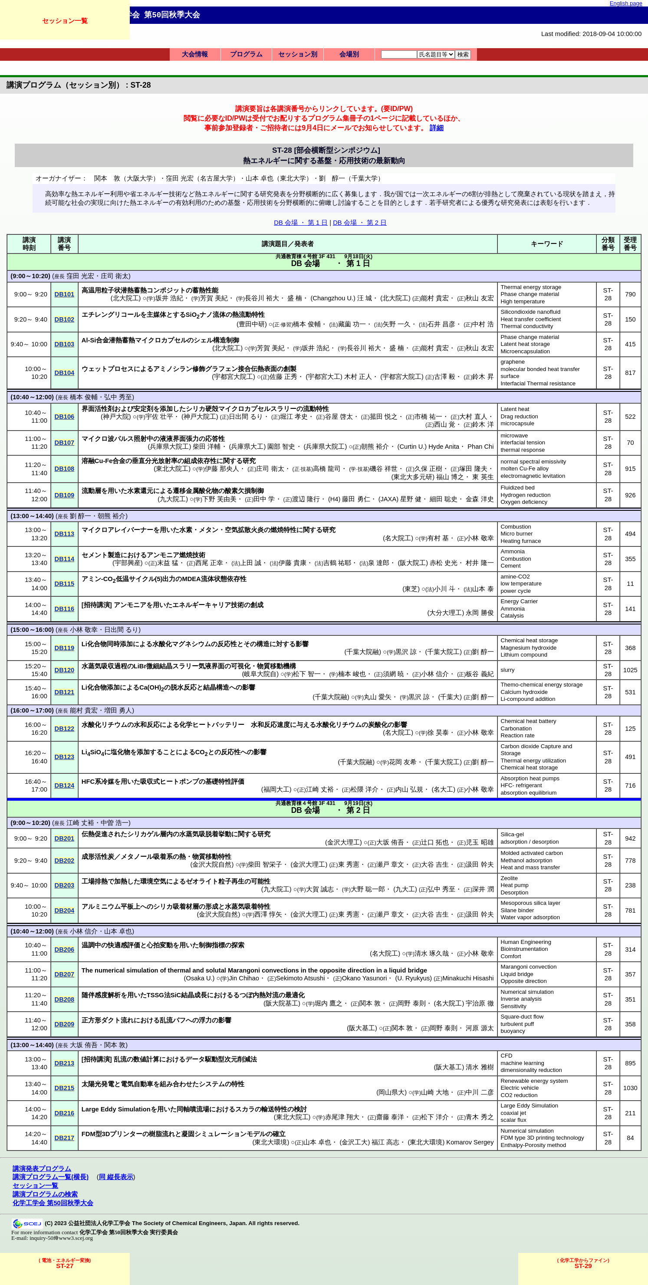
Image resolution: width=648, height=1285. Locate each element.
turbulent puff (517, 1024)
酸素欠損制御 (244, 490)
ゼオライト (202, 881)
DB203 (65, 885)
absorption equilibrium (528, 792)
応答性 (215, 438)
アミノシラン (172, 368)
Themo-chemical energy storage (541, 684)
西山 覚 (444, 424)
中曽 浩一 (114, 822)
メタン (208, 529)
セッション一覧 (65, 20)
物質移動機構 (276, 666)
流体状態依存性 (224, 578)
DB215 (65, 1088)
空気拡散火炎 (244, 529)
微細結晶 (159, 666)
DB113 (65, 533)
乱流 (166, 1020)
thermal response (522, 450)
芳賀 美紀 (214, 298)
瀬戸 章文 (390, 864)
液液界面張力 (179, 438)
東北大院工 (172, 468)
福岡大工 (276, 789)
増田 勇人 (118, 710)
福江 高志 (385, 1142)
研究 (249, 460)
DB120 (65, 670)
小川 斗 (444, 588)
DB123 (65, 756)
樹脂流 (158, 1134)
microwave (514, 435)
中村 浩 (482, 324)
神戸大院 (116, 416)
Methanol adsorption (526, 860)
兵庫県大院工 (169, 446)
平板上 (130, 906)
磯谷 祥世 (384, 468)
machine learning (522, 1063)
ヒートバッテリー (218, 724)
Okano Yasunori (364, 978)
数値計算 (146, 1059)
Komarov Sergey (469, 1142)
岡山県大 (391, 1092)
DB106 (65, 416)
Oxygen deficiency (523, 502)
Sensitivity (513, 1006)
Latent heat (514, 409)
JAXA (389, 499)
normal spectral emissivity (533, 461)
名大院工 (398, 538)
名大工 (443, 789)
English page (626, 3)
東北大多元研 (412, 476)
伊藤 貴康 (292, 562)
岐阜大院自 (260, 673)
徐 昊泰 (438, 732)
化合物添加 (103, 687)
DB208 (65, 999)
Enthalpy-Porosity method (533, 1145)
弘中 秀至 (118, 397)
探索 (237, 945)
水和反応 (147, 724)
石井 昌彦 (441, 324)
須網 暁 (393, 673)
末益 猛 (167, 562)
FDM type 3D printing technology (542, 1137)
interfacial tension (522, 442)
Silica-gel (512, 834)
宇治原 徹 (479, 1003)
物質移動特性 (211, 856)
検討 (300, 1109)
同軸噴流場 (193, 1109)
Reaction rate (517, 735)
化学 (185, 724)
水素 (185, 529)
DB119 (65, 647)
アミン (91, 578)
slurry (507, 670)
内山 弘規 (409, 789)
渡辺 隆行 (306, 499)
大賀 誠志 (320, 889)
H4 (334, 499)
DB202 (65, 860)
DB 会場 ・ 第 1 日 (301, 222)
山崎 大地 (435, 1092)
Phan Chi (480, 446)
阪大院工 (413, 562)
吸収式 (150, 781)
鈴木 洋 (482, 424)
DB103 (65, 344)
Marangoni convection (528, 966)
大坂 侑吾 (390, 842)
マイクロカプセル (161, 340)
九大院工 (173, 499)
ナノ (206, 314)
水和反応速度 (270, 724)
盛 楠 (294, 298)
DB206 (65, 949)
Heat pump (514, 885)
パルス (124, 438)
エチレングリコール (111, 314)
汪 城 (364, 298)
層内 (166, 834)
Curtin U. (411, 446)
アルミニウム (101, 906)
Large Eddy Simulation (529, 1105)
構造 (263, 644)
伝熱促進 (95, 834)
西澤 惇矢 (268, 914)
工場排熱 (95, 881)
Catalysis (512, 615)
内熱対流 (266, 995)
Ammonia (512, 551)
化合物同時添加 (110, 644)
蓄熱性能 (205, 290)
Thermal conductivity (526, 326)
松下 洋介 (435, 1117)
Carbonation (516, 728)
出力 (168, 578)
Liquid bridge (516, 974)
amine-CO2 (515, 576)
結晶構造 (216, 687)
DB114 (65, 558)
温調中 (91, 945)
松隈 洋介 (364, 789)
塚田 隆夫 (473, 468)
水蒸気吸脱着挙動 (205, 834)
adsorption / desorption (529, 841)
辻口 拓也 (435, 842)
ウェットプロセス (108, 368)
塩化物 (120, 752)
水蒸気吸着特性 (247, 906)
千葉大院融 (362, 651)
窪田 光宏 (80, 276)
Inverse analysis (521, 999)
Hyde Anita (443, 446)
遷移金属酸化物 (195, 490)
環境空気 (153, 881)
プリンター (126, 1134)
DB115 (65, 583)
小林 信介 (435, 673)
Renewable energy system (534, 1081)
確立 (279, 1134)
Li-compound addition (527, 699)
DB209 (65, 1024)
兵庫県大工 (247, 446)
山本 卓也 (118, 931)
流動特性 (316, 408)
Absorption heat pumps (529, 778)
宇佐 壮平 (159, 416)
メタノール (137, 856)
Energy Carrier (519, 601)
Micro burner (516, 533)
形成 (211, 906)
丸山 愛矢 (377, 696)
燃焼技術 (192, 555)
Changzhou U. (332, 298)
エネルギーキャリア (201, 604)
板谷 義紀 (479, 673)
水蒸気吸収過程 (104, 666)
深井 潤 (482, 889)
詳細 (437, 127)
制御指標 (212, 945)
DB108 (65, 468)
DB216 (65, 1113)
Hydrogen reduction (525, 495)
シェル (203, 340)
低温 (122, 578)
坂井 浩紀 (169, 298)
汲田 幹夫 (479, 864)
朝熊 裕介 (375, 446)
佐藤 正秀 (283, 376)
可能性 (260, 881)
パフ (179, 1020)
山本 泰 (482, 588)
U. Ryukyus (413, 978)
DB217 (65, 1137)
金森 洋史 (479, 499)
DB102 (65, 319)
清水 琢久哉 (431, 953)
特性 (237, 1084)
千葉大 (450, 696)
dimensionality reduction (531, 1070)
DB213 (65, 1063)
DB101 (65, 294)
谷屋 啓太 (339, 416)
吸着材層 (186, 906)
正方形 (91, 1020)
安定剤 (143, 408)
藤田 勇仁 (356, 499)
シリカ (195, 408)
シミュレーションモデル (230, 1134)
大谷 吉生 (435, 864)
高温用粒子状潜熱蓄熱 (114, 290)
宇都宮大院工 (233, 376)
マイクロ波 (98, 438)
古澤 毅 (444, 376)
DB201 (65, 838)
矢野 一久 (397, 324)
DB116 (65, 608)
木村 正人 (358, 376)
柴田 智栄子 (265, 864)
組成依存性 (200, 460)
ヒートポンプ (179, 781)
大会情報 (195, 54)
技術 (237, 604)
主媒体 (156, 314)
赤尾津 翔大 (342, 1117)
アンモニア (163, 555)
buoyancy (512, 1031)
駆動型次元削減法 (231, 1059)
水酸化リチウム (104, 724)
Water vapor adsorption (530, 917)
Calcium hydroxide (523, 692)
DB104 (65, 372)
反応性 (227, 644)
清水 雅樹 (479, 1067)
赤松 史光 (443, 562)
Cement (510, 565)
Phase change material (529, 294)
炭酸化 (378, 724)
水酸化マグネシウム (181, 644)
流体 (219, 314)
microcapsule (517, 423)
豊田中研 (252, 324)
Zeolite (509, 878)
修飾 (198, 368)
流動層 (91, 490)
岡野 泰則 (411, 1003)
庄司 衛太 (114, 276)
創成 (256, 604)
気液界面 (211, 666)
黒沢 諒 (406, 651)
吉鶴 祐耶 (337, 562)
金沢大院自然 (211, 864)
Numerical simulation (526, 992)
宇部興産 (128, 562)
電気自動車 (137, 1084)
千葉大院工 (443, 651)
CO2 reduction (518, 1095)
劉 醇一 (80, 516)
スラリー (185, 666)
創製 (289, 368)
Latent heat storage (525, 344)
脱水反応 (184, 687)
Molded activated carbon (531, 853)
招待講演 (97, 604)
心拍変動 (160, 945)
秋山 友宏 (479, 298)
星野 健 (410, 499)
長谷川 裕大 (262, 298)
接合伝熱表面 (257, 368)
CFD (506, 1055)
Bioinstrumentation (524, 949)
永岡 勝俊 (479, 612)
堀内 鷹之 (328, 1003)
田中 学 (264, 499)
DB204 (65, 910)
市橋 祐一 (428, 416)
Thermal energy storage (530, 287)
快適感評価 (124, 945)
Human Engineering (525, 942)
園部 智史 (281, 446)
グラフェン (221, 368)
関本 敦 (370, 1003)
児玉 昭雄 (479, 842)
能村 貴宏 (435, 298)
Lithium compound (523, 654)
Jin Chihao (244, 978)
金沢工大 (355, 1142)
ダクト (111, 1020)
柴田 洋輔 (206, 446)
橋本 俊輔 (307, 324)
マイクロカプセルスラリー (257, 408)
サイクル (142, 578)
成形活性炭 (98, 856)
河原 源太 (479, 1028)
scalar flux (513, 1120)
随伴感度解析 (101, 995)
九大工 (405, 889)
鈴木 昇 (482, 376)
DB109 (65, 495)
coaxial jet (513, 1113)
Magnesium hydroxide (528, 647)
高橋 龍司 (327, 468)
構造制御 (226, 340)
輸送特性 (274, 1109)
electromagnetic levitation (532, 476)
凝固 (187, 1134)
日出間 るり (246, 416)
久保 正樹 (428, 468)
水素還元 (140, 490)
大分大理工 (445, 612)
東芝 (411, 588)
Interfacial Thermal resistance (538, 383)
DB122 (65, 728)
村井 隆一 (479, 562)
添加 (166, 408)
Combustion (515, 526)
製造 (114, 555)
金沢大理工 (343, 842)
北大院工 (126, 298)
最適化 (295, 995)
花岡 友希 (403, 762)
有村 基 (438, 538)
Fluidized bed (517, 487)
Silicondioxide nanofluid (530, 312)
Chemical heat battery (528, 721)
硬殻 (211, 408)
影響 (302, 644)
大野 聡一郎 (368, 889)
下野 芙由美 (219, 499)
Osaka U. (199, 978)
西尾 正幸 (209, 562)
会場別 (349, 54)
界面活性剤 (98, 408)
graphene (512, 361)
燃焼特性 (283, 529)
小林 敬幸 (479, 538)
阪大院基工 (282, 1003)
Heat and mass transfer (530, 867)
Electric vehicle (519, 1088)
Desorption (514, 892)
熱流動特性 (248, 314)
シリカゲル (143, 834)
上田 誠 (250, 562)
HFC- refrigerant (521, 785)
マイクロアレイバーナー (117, 529)
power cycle (515, 591)
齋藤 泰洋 (390, 1117)
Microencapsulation (525, 351)
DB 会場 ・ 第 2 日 (360, 222)
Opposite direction (523, 981)
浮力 (205, 1020)
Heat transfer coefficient (530, 319)
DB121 (65, 692)
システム (212, 1084)
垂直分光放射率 (155, 460)
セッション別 (297, 54)
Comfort (510, 956)
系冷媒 (104, 781)
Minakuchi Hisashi (467, 978)
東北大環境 (270, 1142)
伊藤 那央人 (222, 468)
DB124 (65, 785)
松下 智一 (307, 673)
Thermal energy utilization (533, 760)
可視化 (240, 666)
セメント (95, 555)
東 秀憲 (348, 864)
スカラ (245, 1109)
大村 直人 (473, 416)
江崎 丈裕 (320, 789)
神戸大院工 (200, 416)
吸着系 (163, 856)
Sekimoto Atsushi (300, 978)
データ (195, 1059)
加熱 (120, 881)
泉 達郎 (378, 562)
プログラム (246, 54)
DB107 (65, 442)
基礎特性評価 (224, 781)
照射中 (143, 438)
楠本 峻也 (352, 673)
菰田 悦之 (384, 416)
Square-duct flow (521, 1016)
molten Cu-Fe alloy (524, 468)
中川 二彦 (479, 1092)
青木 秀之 (479, 1117)
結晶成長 (194, 995)
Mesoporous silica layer (530, 903)
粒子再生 (231, 881)
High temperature (522, 301)
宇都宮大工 (324, 376)
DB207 (65, 974)
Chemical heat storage (529, 640)
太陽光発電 (98, 1084)
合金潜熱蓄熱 (115, 340)
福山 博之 (450, 476)
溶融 (88, 460)
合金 (118, 460)
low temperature (521, 583)
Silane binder (517, 910)
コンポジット (166, 290)
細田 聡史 (443, 499)
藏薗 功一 (352, 324)
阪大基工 (362, 1028)
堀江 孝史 (294, 416)
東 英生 (482, 476)
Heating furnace (520, 541)
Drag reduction (519, 416)
